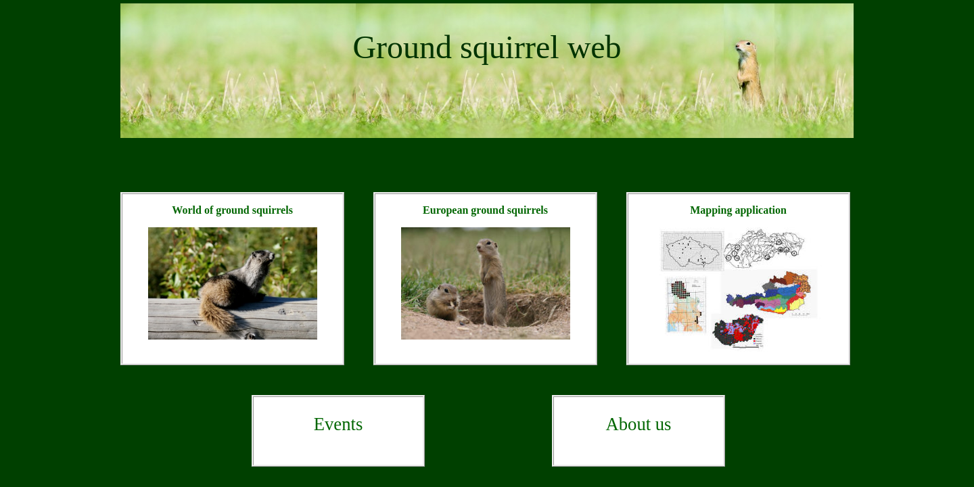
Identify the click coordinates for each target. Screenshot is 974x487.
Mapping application (738, 210)
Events (338, 424)
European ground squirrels (485, 210)
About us (638, 424)
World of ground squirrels (232, 210)
